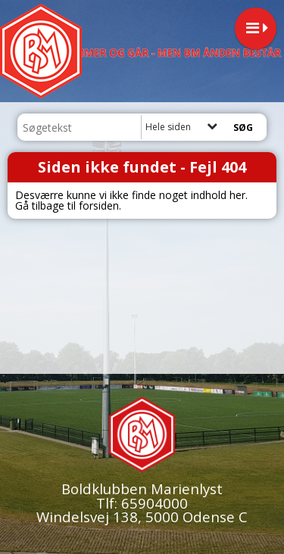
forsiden (99, 205)
